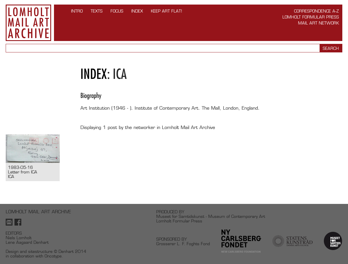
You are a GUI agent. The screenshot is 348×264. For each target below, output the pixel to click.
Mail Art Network (318, 23)
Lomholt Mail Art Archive (28, 23)
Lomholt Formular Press (310, 17)
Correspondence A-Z (316, 11)
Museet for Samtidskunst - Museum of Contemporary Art (210, 216)
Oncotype (53, 255)
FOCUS (117, 11)
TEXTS (97, 11)
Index (137, 11)
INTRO (77, 11)
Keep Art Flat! (166, 11)
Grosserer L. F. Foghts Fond (183, 243)
